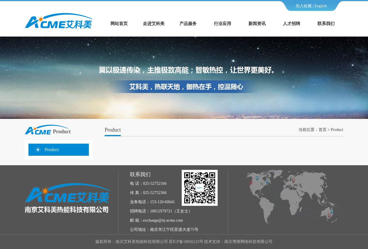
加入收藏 (304, 6)
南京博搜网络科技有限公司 (248, 242)
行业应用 (222, 23)
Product (52, 149)
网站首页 (119, 23)
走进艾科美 (153, 23)
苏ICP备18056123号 (186, 242)
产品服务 (188, 23)
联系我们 (326, 23)
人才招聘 (291, 23)
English (321, 6)
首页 (323, 130)
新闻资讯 (257, 23)
